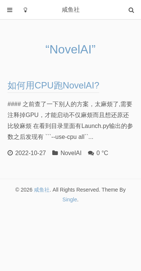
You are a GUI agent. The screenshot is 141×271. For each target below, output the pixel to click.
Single (69, 199)
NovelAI (71, 153)
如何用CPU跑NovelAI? (53, 85)
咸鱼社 (42, 190)
